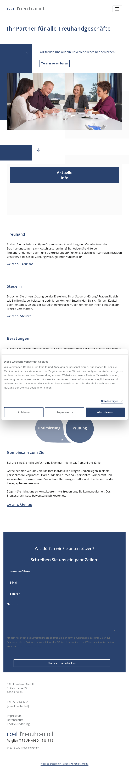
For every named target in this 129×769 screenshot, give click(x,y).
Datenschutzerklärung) (29, 646)
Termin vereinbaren (54, 63)
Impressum (14, 716)
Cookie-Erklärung (18, 724)
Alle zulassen (105, 412)
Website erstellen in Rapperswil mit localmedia (64, 763)
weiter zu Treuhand (20, 264)
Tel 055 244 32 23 (18, 702)
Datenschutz (15, 720)
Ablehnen (24, 412)
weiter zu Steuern (19, 316)
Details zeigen (109, 400)
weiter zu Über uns (19, 504)
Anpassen (64, 412)
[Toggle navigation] (117, 8)
